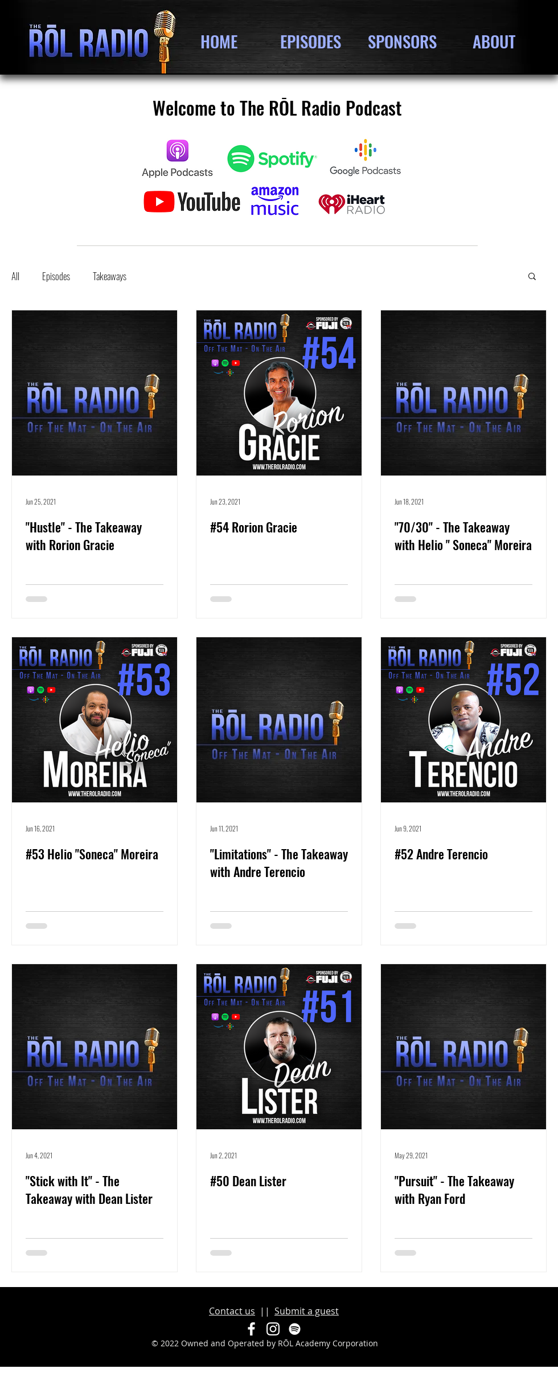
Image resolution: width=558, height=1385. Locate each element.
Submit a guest (306, 1311)
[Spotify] (294, 1329)
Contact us (232, 1311)
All (15, 276)
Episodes (56, 276)
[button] (532, 277)
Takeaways (109, 276)
